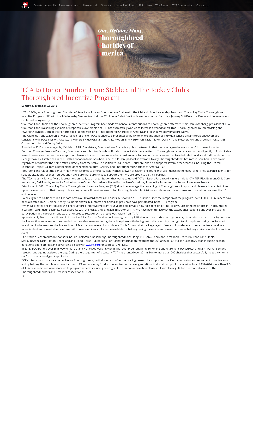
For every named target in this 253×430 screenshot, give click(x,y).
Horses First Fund (124, 5)
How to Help (90, 5)
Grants (105, 5)
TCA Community (182, 5)
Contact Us (203, 5)
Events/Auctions (69, 5)
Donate (37, 5)
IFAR (140, 5)
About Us (50, 5)
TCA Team (161, 5)
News (149, 5)
